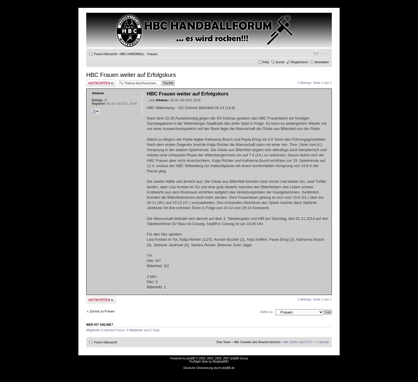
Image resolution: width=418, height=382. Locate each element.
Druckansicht (316, 52)
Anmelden (321, 62)
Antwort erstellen (101, 83)
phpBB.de (228, 368)
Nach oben (327, 291)
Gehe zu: (266, 312)
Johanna (161, 100)
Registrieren (299, 62)
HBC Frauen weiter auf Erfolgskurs (131, 75)
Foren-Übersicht (105, 54)
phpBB (190, 358)
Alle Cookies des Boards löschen (257, 342)
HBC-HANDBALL (132, 54)
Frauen (152, 54)
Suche (279, 62)
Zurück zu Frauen (102, 311)
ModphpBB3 (221, 361)
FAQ (266, 62)
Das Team (224, 342)
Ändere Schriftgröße (324, 52)
